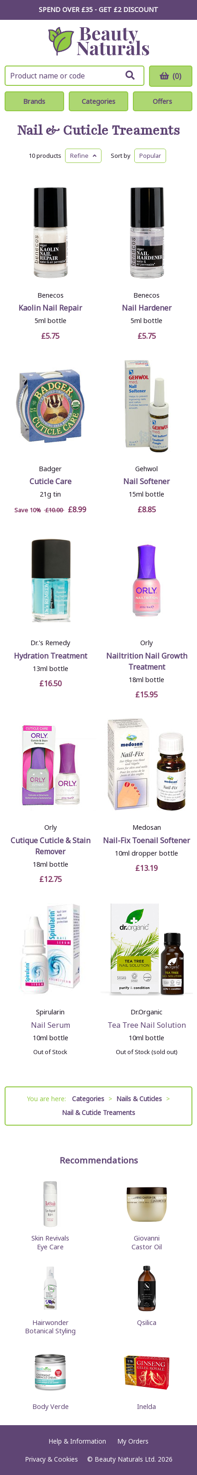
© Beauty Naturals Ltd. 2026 (130, 1459)
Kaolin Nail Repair (50, 308)
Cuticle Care (51, 481)
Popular (150, 155)
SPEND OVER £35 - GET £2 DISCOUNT (98, 9)
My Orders (133, 1441)
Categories (98, 101)
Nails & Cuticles (139, 1098)
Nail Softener (146, 481)
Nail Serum (50, 1025)
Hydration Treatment (50, 656)
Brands (34, 101)
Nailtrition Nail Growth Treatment (146, 661)
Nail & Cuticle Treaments (98, 131)
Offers (162, 101)
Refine (83, 155)
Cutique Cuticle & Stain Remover (50, 846)
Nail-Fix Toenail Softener (146, 840)
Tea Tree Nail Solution (146, 1025)
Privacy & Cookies (51, 1459)
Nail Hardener (147, 308)
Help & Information (77, 1441)
